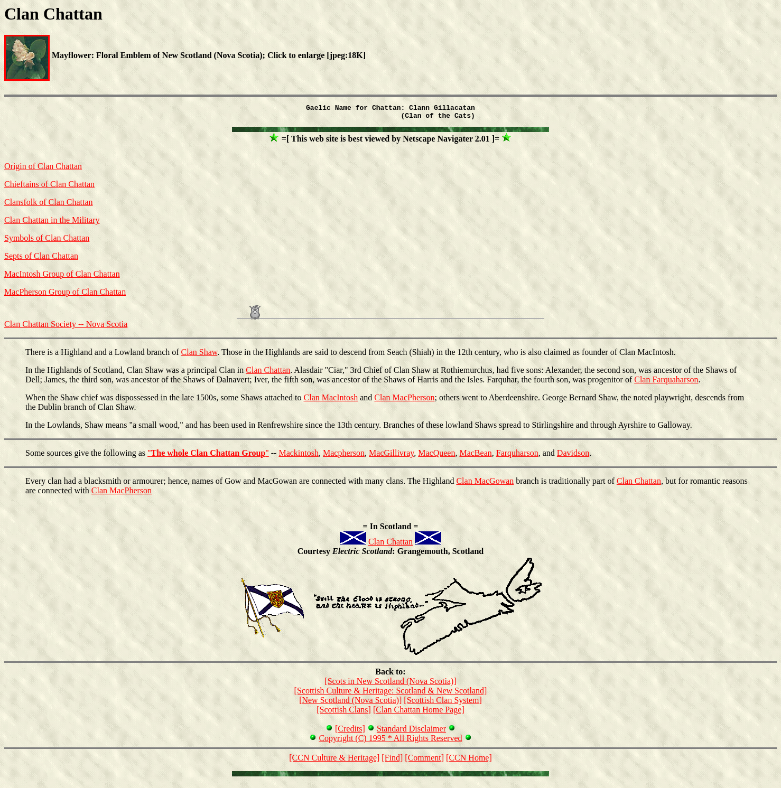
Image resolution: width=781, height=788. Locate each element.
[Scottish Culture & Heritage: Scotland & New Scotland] (390, 693)
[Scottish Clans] (344, 712)
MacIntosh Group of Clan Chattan (62, 277)
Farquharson (517, 456)
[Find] (392, 760)
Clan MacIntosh (331, 400)
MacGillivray (391, 456)
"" (208, 456)
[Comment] (424, 760)
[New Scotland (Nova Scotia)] (350, 703)
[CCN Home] (469, 760)
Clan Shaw (199, 355)
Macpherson (344, 456)
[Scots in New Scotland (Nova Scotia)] (390, 684)
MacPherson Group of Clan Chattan (65, 294)
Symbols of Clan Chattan (46, 241)
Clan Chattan (268, 373)
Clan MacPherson (404, 400)
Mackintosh (298, 456)
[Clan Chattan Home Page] (418, 712)
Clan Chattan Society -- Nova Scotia (65, 327)
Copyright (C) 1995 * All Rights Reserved (390, 741)
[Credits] (350, 731)
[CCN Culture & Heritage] (334, 760)
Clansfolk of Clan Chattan (48, 205)
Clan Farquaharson (666, 382)
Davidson (573, 456)
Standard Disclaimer (411, 731)
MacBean (475, 456)
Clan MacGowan (485, 484)
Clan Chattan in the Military (51, 223)
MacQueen (436, 456)
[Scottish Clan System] (443, 703)
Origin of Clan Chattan (43, 169)
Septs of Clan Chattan (41, 259)
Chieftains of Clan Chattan (49, 187)
